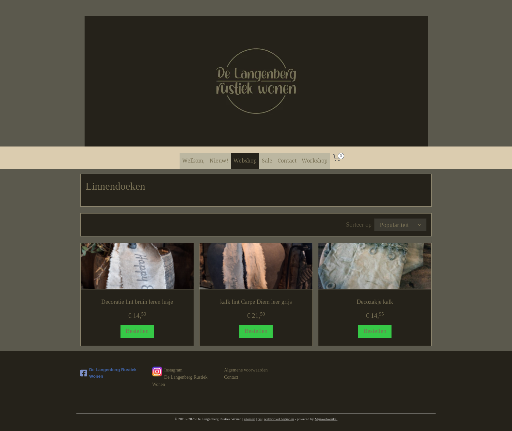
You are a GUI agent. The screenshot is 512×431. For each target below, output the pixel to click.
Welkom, (193, 160)
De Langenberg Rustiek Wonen (108, 373)
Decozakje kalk (375, 302)
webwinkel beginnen (279, 419)
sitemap (249, 419)
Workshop (315, 160)
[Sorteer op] (400, 225)
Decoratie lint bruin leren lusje (137, 302)
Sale (267, 160)
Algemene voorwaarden (246, 370)
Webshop (245, 160)
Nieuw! (219, 160)
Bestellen (137, 330)
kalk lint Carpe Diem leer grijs (256, 302)
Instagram (173, 370)
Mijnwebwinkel (326, 419)
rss (260, 419)
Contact (287, 160)
